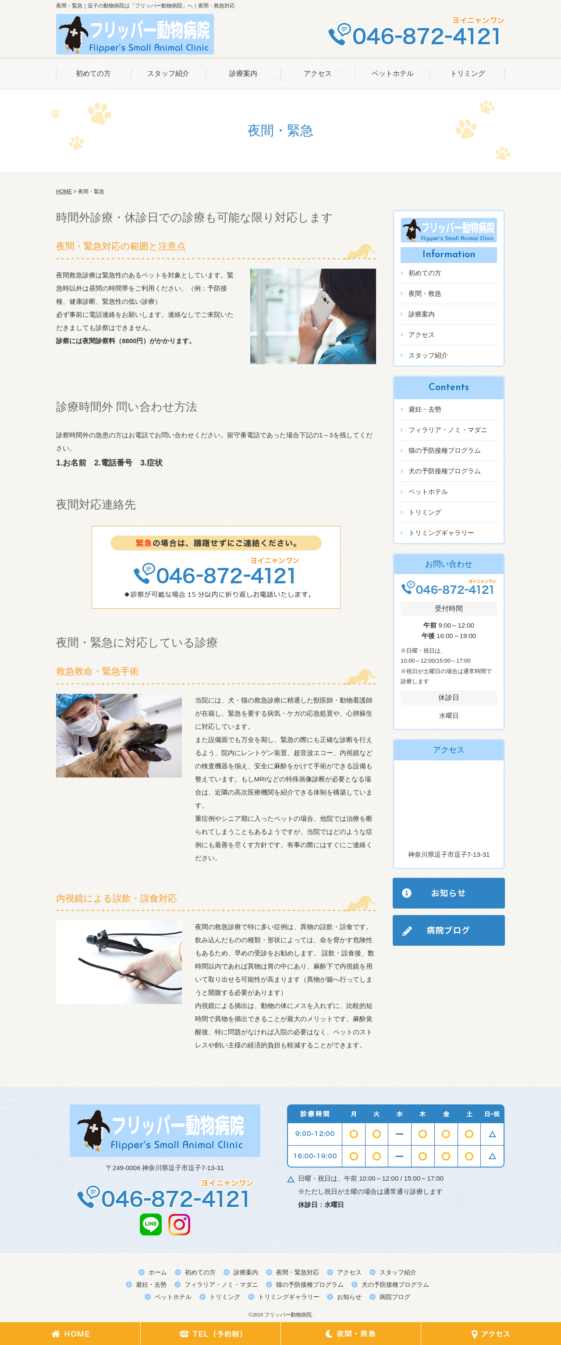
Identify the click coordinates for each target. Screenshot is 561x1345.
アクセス (318, 73)
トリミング (467, 73)
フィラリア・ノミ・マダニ (447, 429)
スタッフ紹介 (168, 73)
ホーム (158, 1272)
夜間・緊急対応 (297, 1272)
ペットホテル (393, 73)
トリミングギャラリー (441, 532)
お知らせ (349, 1296)
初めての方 (93, 73)
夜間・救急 (424, 293)
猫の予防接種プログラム (444, 450)
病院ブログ (395, 1296)
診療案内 (243, 73)
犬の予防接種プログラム (444, 471)
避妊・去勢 (424, 409)
